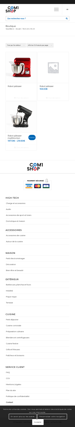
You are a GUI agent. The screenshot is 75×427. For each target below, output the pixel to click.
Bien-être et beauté (14, 270)
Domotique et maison (15, 221)
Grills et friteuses (13, 349)
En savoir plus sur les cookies (23, 416)
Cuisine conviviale (13, 325)
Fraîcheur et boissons (15, 355)
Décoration (11, 264)
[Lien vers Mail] (67, 9)
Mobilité (9, 291)
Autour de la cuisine (14, 241)
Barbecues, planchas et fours (18, 285)
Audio (8, 209)
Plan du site (11, 390)
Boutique (11, 26)
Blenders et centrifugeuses (17, 337)
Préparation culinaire (15, 331)
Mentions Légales (13, 384)
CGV (8, 378)
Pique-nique (11, 297)
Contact (9, 402)
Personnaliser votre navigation (52, 416)
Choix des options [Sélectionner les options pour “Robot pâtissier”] (21, 98)
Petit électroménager (15, 258)
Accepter (38, 422)
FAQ (8, 372)
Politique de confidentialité (17, 396)
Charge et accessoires (15, 203)
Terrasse (9, 303)
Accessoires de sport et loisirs (18, 215)
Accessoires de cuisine (15, 235)
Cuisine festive (12, 343)
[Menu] (55, 9)
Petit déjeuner (12, 319)
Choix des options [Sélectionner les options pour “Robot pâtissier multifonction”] (21, 147)
